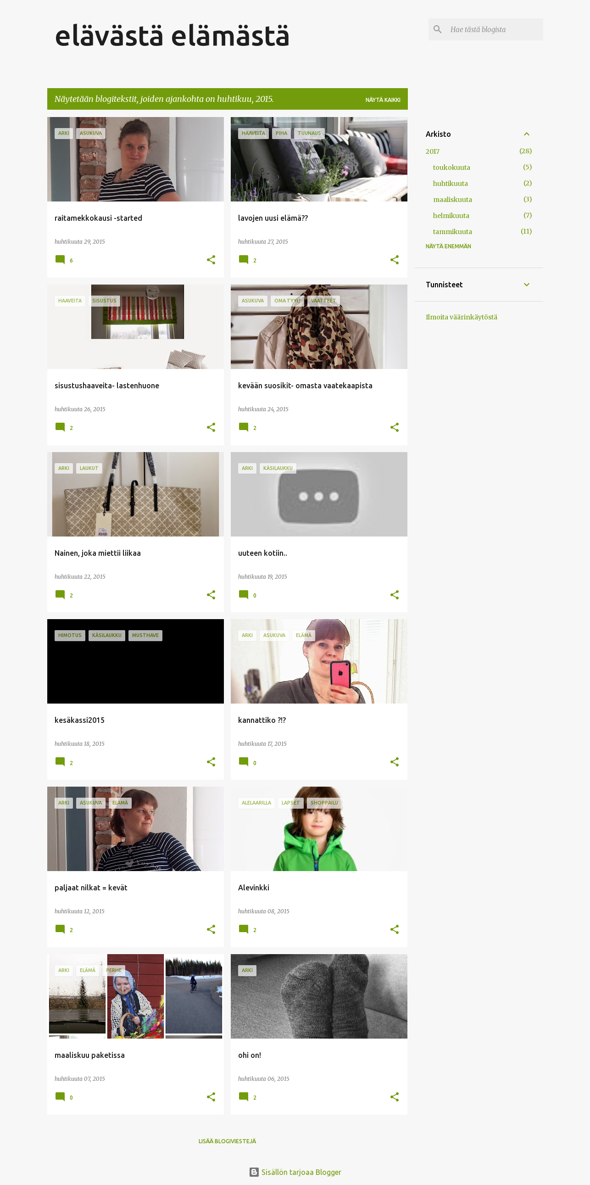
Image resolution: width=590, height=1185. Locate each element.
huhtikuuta (450, 183)
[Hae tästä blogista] (495, 29)
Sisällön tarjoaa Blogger (295, 1172)
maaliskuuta (452, 200)
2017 (433, 151)
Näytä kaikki (383, 100)
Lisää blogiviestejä (227, 1141)
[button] (211, 260)
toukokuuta (451, 167)
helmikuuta (451, 216)
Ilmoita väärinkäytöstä (461, 317)
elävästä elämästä (172, 35)
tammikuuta (452, 232)
